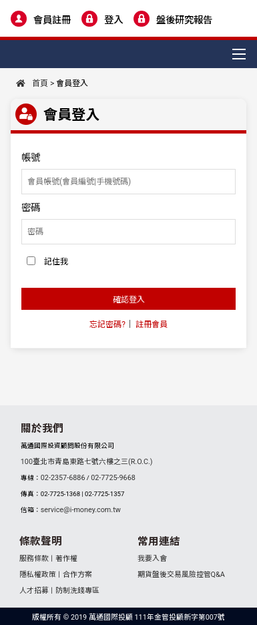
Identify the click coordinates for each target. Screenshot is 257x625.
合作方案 (77, 574)
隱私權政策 (37, 574)
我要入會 (152, 558)
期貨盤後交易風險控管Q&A (181, 574)
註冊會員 (152, 324)
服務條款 (34, 558)
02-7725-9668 (113, 477)
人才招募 (34, 590)
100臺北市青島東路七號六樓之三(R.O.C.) (87, 461)
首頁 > (35, 83)
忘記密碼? (107, 324)
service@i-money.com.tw (81, 509)
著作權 (66, 558)
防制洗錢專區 (77, 590)
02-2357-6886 (63, 477)
